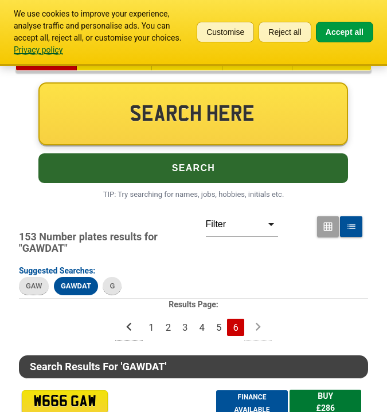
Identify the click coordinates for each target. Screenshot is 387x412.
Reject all (285, 32)
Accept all (344, 32)
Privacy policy (38, 49)
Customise (225, 32)
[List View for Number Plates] (351, 226)
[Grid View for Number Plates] (328, 226)
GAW (34, 286)
